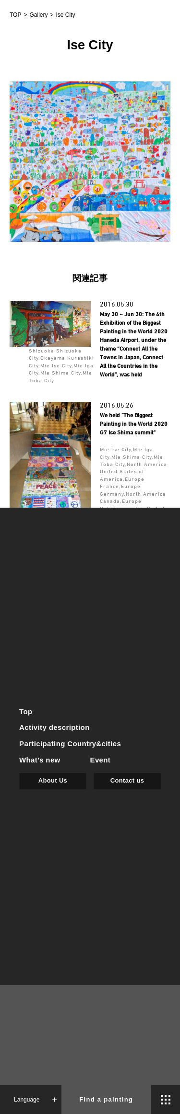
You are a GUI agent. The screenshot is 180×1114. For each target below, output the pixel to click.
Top (26, 711)
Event (100, 760)
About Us (52, 780)
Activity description (54, 728)
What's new (39, 760)
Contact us (127, 780)
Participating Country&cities (70, 744)
